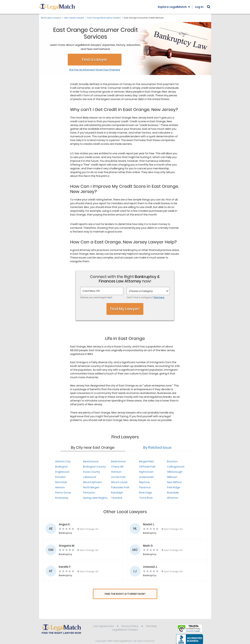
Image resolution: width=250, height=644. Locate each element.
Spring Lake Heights (95, 498)
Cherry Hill (117, 466)
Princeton (89, 492)
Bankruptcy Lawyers (51, 17)
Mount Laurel (119, 482)
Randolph (117, 492)
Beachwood (90, 461)
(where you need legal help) (96, 297)
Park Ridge (173, 487)
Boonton (172, 461)
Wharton (172, 498)
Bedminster (118, 461)
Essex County (91, 472)
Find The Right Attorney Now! (125, 594)
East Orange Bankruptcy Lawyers (104, 17)
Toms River (146, 498)
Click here (158, 297)
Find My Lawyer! (125, 308)
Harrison (116, 472)
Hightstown (146, 472)
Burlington (61, 466)
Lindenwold (146, 477)
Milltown (172, 477)
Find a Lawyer (94, 59)
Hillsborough (174, 472)
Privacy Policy (130, 619)
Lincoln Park (118, 477)
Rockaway (61, 498)
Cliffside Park (147, 466)
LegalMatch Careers (125, 623)
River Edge (145, 492)
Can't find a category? (145, 297)
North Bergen (91, 487)
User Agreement (103, 619)
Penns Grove (63, 492)
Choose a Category (141, 291)
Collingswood (175, 466)
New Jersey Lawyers (74, 17)
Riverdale (173, 492)
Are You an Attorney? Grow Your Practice (94, 69)
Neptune (144, 482)
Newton (60, 487)
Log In (199, 7)
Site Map (151, 619)
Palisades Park (120, 487)
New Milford (174, 482)
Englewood (62, 472)
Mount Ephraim (92, 482)
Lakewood (89, 477)
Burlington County (94, 466)
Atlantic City (63, 461)
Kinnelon (60, 477)
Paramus (145, 487)
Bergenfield (146, 461)
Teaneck (116, 498)
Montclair (61, 482)
